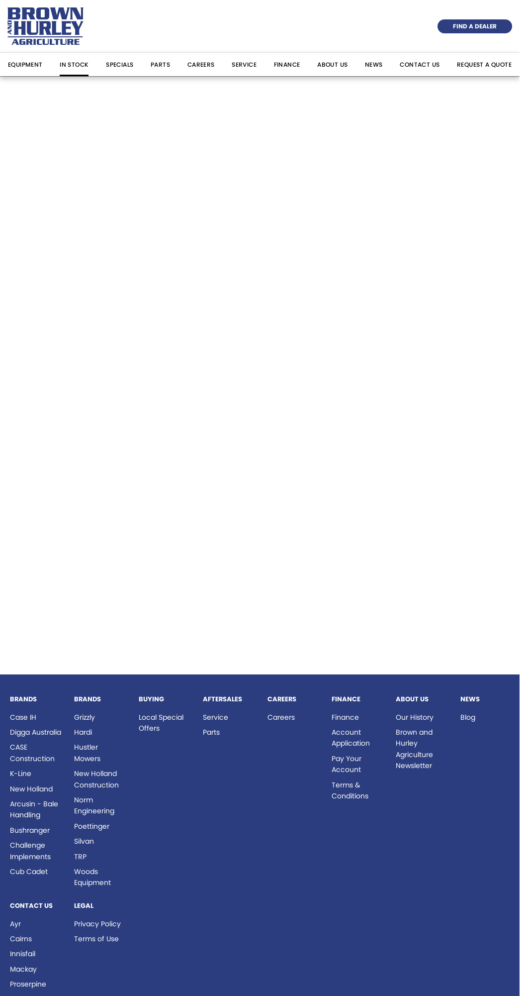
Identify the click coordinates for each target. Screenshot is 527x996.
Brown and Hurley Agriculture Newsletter (414, 749)
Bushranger (30, 830)
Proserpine (28, 984)
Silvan (84, 841)
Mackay (23, 969)
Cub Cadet (29, 872)
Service (244, 64)
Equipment (25, 64)
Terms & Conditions (350, 790)
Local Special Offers (161, 722)
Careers (201, 64)
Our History (415, 717)
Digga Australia (35, 732)
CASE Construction (32, 752)
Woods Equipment (92, 877)
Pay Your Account (346, 764)
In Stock (74, 64)
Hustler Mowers (87, 752)
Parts (160, 64)
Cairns (21, 939)
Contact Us (419, 64)
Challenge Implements (30, 850)
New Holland (31, 789)
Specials (119, 64)
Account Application (351, 737)
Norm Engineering (94, 805)
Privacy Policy (97, 924)
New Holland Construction (96, 779)
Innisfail (22, 954)
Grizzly (84, 717)
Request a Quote (484, 64)
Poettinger (91, 826)
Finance (287, 64)
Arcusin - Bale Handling (34, 809)
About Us (332, 64)
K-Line (20, 773)
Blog (467, 717)
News (374, 64)
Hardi (83, 732)
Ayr (15, 924)
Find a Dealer (475, 26)
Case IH (23, 717)
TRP (80, 857)
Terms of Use (96, 939)
